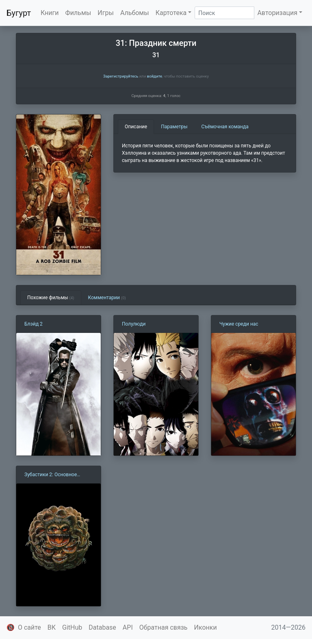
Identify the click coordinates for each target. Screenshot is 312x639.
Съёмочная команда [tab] (225, 127)
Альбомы (134, 13)
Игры (106, 13)
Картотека (171, 13)
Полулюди (134, 324)
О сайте (29, 627)
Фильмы (78, 13)
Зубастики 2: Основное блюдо (50, 475)
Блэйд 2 (33, 324)
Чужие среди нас (238, 324)
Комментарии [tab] (107, 297)
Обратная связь (163, 627)
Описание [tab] (136, 127)
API (128, 627)
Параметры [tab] (174, 127)
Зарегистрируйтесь (120, 76)
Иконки (205, 627)
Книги (50, 13)
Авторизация (277, 13)
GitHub (72, 627)
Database (102, 627)
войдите (154, 76)
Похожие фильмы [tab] (50, 297)
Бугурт (18, 13)
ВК (52, 627)
